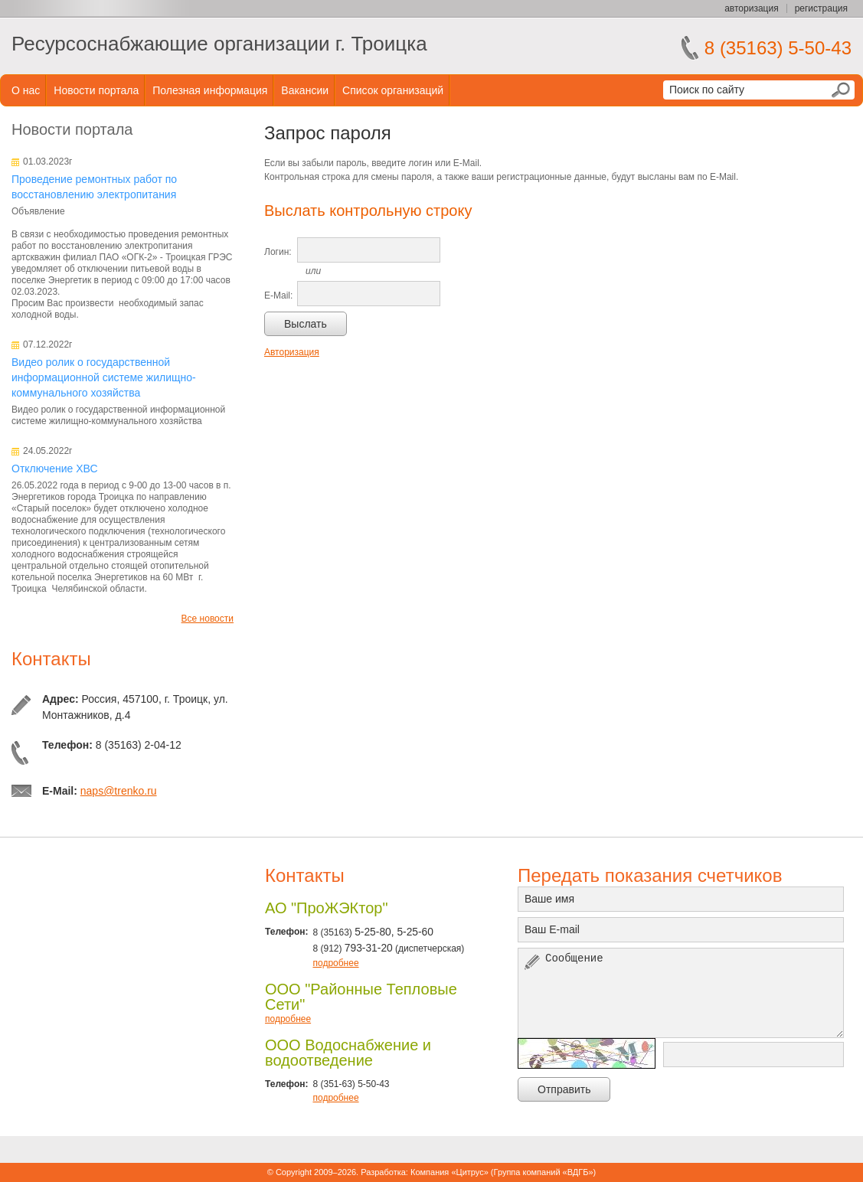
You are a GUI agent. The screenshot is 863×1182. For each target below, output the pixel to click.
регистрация (821, 8)
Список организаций (392, 90)
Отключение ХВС (54, 468)
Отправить (564, 1089)
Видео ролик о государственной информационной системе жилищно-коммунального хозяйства (103, 377)
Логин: (278, 252)
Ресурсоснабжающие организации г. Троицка (219, 43)
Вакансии (305, 90)
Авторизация (291, 352)
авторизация (751, 8)
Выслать (305, 324)
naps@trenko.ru (118, 791)
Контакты (51, 658)
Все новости (207, 618)
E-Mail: (278, 295)
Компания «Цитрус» (449, 1172)
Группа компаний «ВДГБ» (543, 1172)
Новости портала (96, 90)
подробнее (335, 963)
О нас (25, 90)
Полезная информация (209, 90)
